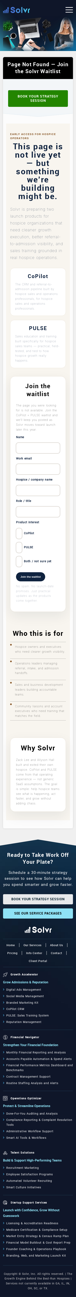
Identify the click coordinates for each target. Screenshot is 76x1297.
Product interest (27, 522)
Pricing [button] (12, 953)
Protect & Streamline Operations (26, 1106)
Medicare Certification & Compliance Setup (36, 1229)
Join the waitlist (30, 576)
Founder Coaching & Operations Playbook (36, 1249)
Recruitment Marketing (22, 1167)
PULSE (24, 547)
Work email (24, 458)
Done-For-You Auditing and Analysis (32, 1113)
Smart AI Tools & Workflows (26, 1137)
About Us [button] (56, 945)
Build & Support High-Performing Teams (32, 1160)
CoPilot (25, 533)
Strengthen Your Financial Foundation (30, 1045)
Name (20, 437)
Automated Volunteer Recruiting (29, 1180)
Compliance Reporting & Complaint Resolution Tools (39, 1122)
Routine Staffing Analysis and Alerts (32, 1083)
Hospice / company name (34, 479)
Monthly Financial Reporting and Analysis (36, 1052)
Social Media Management (25, 996)
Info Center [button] (34, 953)
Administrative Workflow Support (30, 1131)
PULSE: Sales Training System (27, 1015)
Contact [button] (56, 953)
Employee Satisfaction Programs (29, 1174)
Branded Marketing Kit (22, 1002)
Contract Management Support (28, 1076)
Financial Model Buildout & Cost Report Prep (38, 1242)
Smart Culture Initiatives (23, 1187)
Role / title (23, 501)
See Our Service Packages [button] (38, 913)
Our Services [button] (33, 945)
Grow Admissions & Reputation (25, 982)
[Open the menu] (69, 10)
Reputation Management (23, 1022)
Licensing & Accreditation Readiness (32, 1223)
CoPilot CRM (15, 1009)
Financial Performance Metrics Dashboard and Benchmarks (39, 1068)
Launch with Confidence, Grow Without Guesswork (31, 1213)
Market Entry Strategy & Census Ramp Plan (37, 1236)
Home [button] (10, 945)
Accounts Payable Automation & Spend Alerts (39, 1059)
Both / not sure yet (33, 561)
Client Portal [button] (38, 961)
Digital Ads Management (23, 989)
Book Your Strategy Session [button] (38, 98)
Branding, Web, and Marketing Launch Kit (36, 1255)
